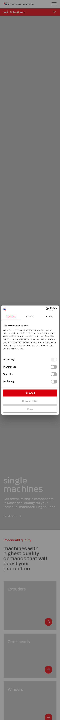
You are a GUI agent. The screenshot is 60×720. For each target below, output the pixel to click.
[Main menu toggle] (54, 4)
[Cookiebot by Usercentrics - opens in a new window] (45, 309)
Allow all (30, 393)
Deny (30, 409)
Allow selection (30, 401)
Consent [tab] (10, 316)
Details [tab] (30, 316)
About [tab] (49, 316)
